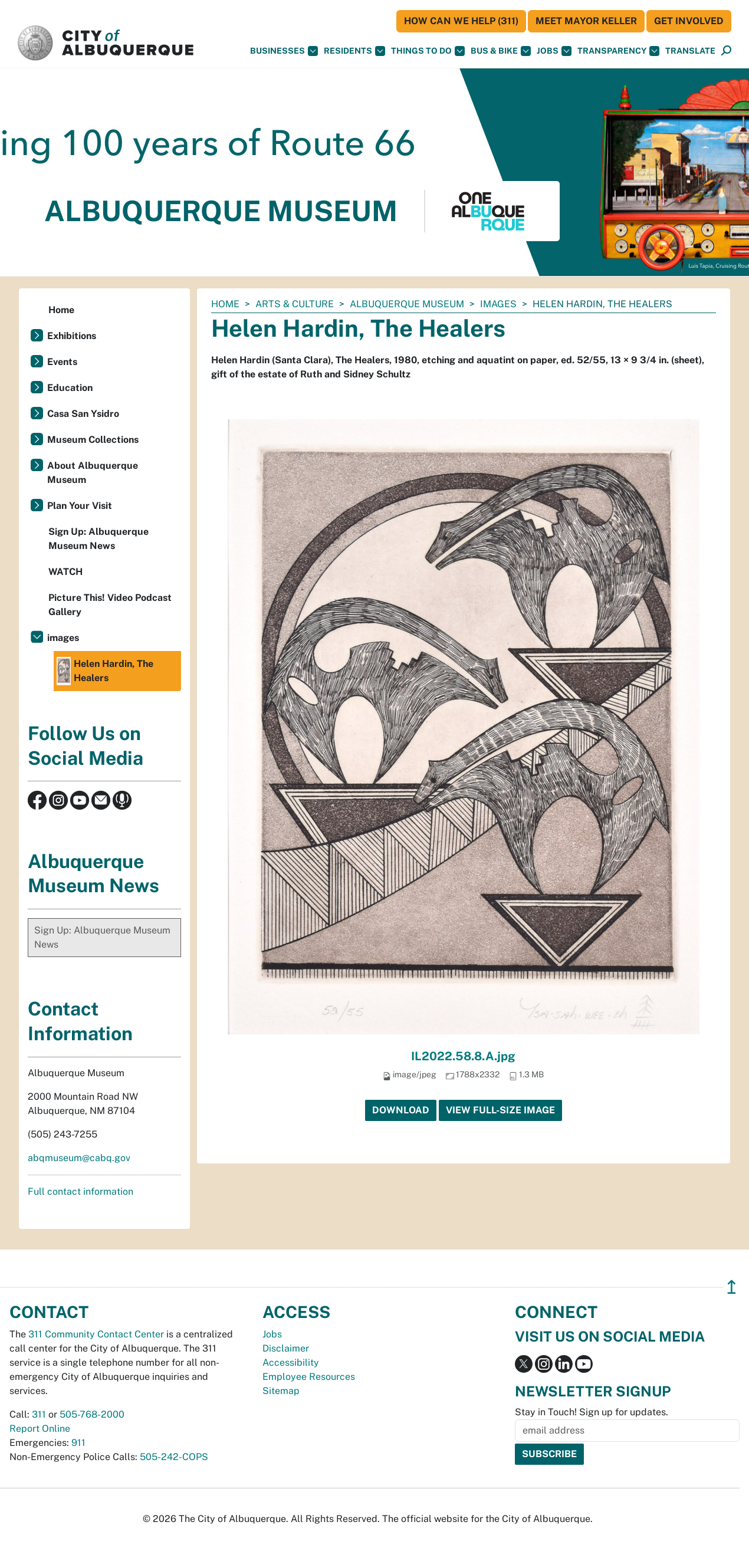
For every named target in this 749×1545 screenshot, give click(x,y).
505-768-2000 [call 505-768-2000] (92, 1414)
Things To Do (428, 51)
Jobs (554, 51)
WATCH (65, 571)
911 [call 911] (78, 1442)
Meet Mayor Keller (586, 21)
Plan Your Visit (79, 505)
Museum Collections (93, 439)
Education (70, 387)
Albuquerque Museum (407, 304)
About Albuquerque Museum (92, 472)
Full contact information (80, 1191)
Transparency (618, 51)
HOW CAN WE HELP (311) (461, 21)
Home (225, 304)
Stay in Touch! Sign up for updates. (591, 1412)
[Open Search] (726, 51)
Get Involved (689, 21)
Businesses (284, 51)
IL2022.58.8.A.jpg (463, 1056)
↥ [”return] (732, 1287)
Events (62, 361)
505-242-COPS (174, 1456)
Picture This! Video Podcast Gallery (110, 604)
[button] (690, 51)
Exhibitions (71, 335)
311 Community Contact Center (96, 1334)
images (498, 304)
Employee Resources (308, 1376)
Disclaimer (285, 1348)
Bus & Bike (501, 51)
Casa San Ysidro (83, 413)
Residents (354, 51)
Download (400, 1110)
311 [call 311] (39, 1414)
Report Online (39, 1428)
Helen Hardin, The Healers (105, 671)
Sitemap (281, 1390)
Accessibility (290, 1362)
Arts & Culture (294, 304)
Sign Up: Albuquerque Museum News (98, 538)
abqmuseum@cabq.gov (79, 1157)
